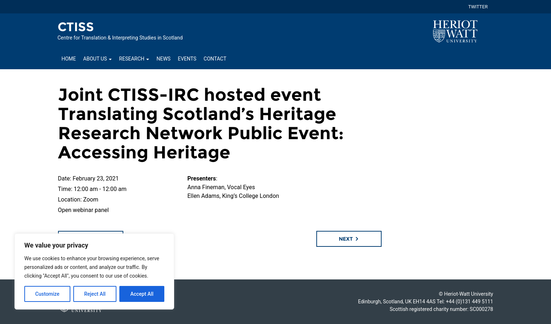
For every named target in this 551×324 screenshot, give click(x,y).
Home (69, 59)
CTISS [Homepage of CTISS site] (76, 26)
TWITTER (478, 6)
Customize (47, 294)
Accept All (141, 294)
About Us (97, 59)
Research (134, 59)
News (163, 59)
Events (187, 59)
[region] (94, 271)
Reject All (95, 294)
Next (349, 239)
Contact (214, 59)
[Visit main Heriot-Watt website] (455, 31)
